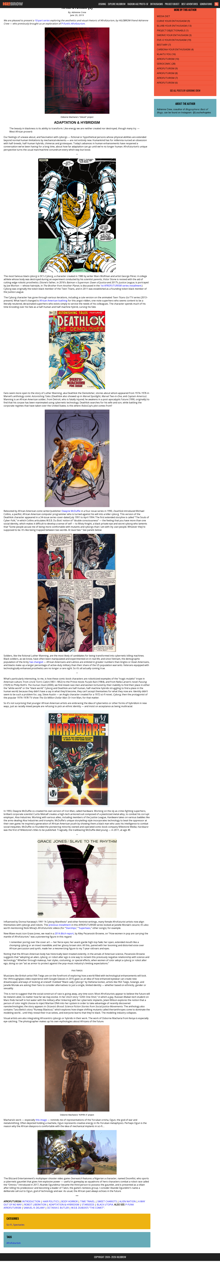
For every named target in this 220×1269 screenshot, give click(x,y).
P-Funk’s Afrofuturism (73, 23)
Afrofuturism (13, 1243)
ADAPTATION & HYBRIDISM (64, 1204)
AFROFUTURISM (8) (167, 73)
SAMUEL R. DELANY (34, 1207)
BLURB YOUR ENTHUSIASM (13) (174, 25)
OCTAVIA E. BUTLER (58, 1207)
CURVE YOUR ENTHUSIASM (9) (173, 21)
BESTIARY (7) (164, 44)
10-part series (42, 20)
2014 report (64, 933)
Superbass (84, 928)
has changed (36, 662)
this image (41, 1119)
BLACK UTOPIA (105, 1204)
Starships (71, 928)
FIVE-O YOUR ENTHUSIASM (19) (174, 40)
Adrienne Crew (193, 90)
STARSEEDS (88, 1204)
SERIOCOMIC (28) (166, 63)
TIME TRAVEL (87, 1201)
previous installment (60, 924)
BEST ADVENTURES (189, 4)
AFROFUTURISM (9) (167, 68)
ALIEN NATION (127, 1201)
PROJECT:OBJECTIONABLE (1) (173, 30)
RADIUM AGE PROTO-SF (138, 4)
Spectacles (18, 1224)
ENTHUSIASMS (156, 4)
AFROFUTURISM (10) (168, 59)
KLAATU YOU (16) (166, 54)
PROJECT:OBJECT (172, 4)
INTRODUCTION (31, 1201)
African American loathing (53, 300)
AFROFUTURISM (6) (167, 82)
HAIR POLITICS (51, 1201)
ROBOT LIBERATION (35, 1204)
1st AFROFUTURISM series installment (120, 285)
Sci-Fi (9, 1224)
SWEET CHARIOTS (107, 1201)
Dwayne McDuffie (71, 511)
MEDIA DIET (163, 16)
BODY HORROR (69, 1201)
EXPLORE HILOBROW (117, 4)
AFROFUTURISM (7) (167, 78)
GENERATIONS (206, 4)
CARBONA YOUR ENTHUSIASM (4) (175, 49)
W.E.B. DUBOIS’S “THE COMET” (87, 1207)
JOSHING (102, 4)
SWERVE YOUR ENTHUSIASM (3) (174, 35)
